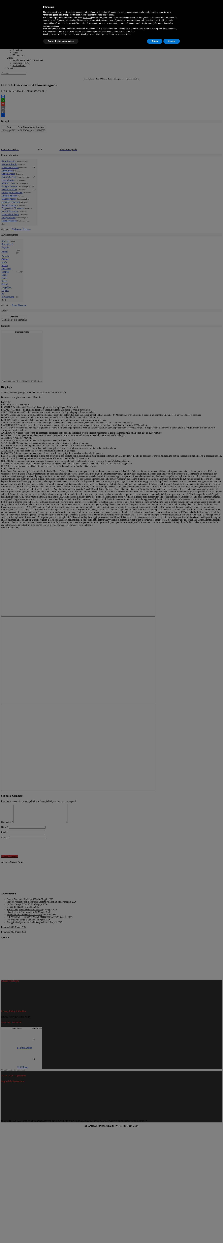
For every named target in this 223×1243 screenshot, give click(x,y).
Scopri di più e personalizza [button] (61, 41)
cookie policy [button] (108, 15)
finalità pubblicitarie (59, 23)
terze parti (87, 17)
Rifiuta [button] (155, 41)
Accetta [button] (171, 41)
